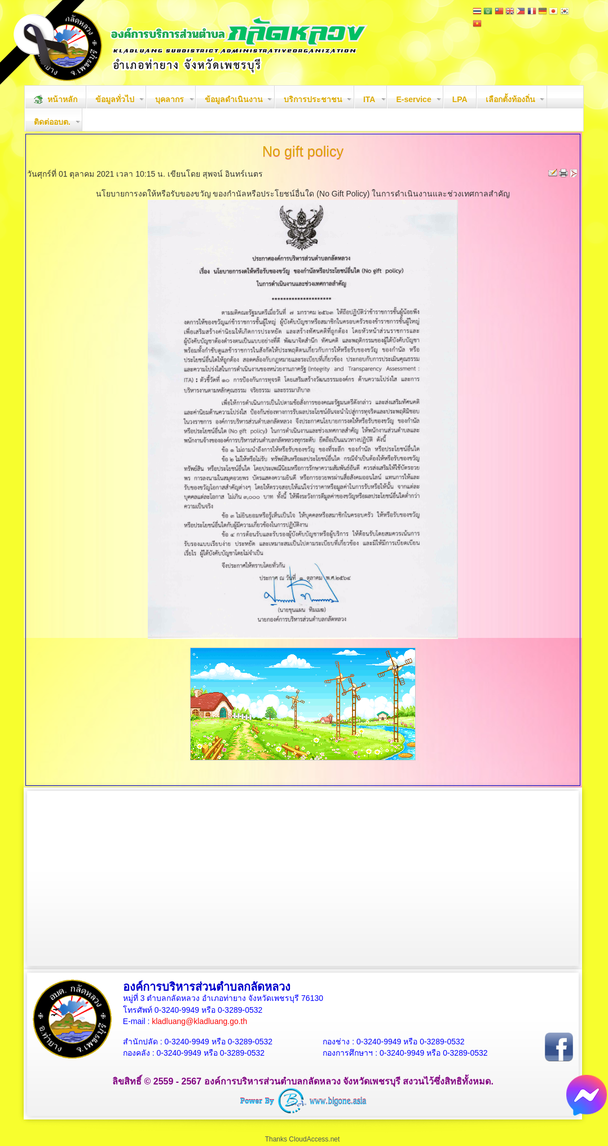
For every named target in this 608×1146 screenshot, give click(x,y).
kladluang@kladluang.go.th (199, 1021)
